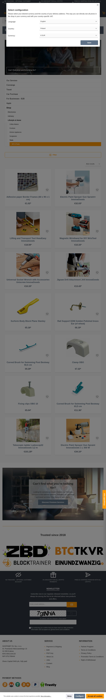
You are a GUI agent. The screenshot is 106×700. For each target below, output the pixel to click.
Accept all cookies (95, 696)
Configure (80, 696)
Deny (69, 696)
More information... (46, 696)
